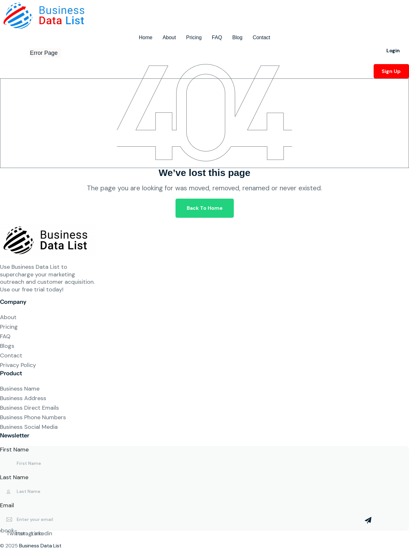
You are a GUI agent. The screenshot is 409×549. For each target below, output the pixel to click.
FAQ (217, 37)
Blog (237, 37)
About (169, 37)
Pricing (194, 37)
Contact (261, 37)
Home (146, 37)
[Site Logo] (46, 15)
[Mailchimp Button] (368, 523)
